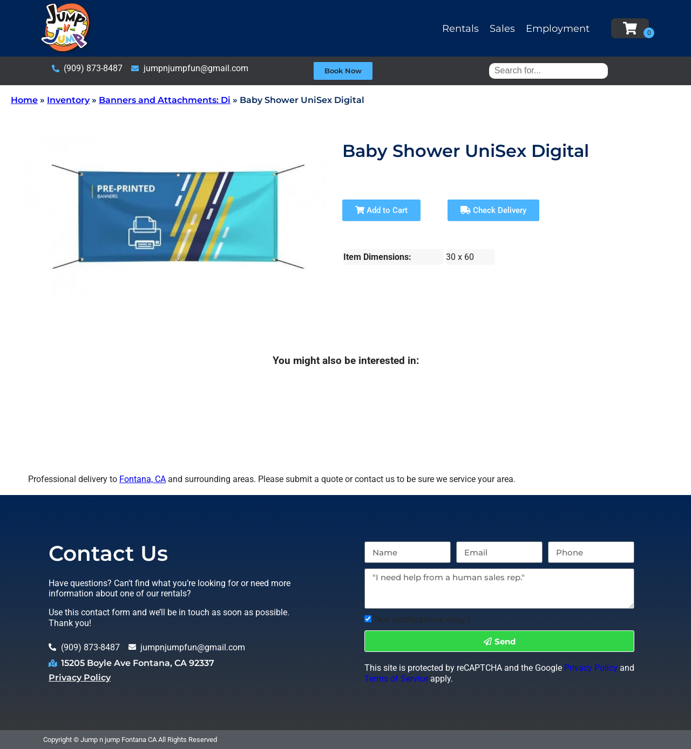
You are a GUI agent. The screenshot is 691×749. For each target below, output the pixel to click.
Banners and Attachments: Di (165, 100)
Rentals (460, 29)
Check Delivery (493, 210)
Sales (502, 29)
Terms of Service (396, 679)
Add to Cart (381, 210)
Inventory (68, 100)
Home (24, 100)
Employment (558, 29)
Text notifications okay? (422, 619)
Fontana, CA (142, 479)
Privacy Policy (80, 677)
